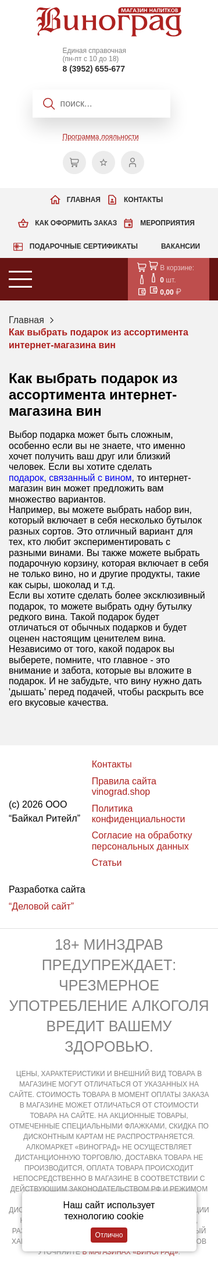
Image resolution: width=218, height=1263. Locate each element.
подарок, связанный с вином (70, 478)
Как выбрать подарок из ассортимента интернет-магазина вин (98, 338)
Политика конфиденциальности (138, 814)
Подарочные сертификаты (84, 246)
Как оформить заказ (76, 223)
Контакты (143, 200)
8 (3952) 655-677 (94, 68)
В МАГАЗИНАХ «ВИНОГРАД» (130, 1252)
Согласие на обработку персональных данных (142, 840)
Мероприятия (167, 223)
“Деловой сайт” (41, 906)
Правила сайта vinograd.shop (124, 786)
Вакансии (180, 246)
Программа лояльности (101, 137)
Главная (84, 200)
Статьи (107, 863)
